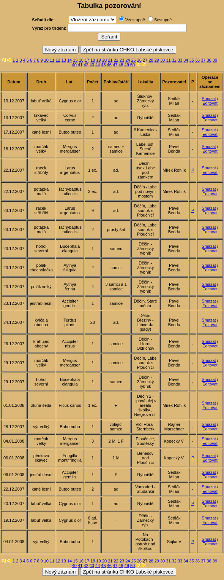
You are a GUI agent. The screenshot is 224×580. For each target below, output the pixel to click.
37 (203, 60)
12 (57, 60)
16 (81, 60)
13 (64, 60)
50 (132, 64)
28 (150, 60)
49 (127, 64)
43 (92, 64)
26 (139, 60)
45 (103, 64)
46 (109, 64)
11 (52, 60)
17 (87, 60)
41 (80, 64)
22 (116, 60)
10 (46, 60)
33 (180, 60)
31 (168, 60)
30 (162, 60)
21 (110, 60)
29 (157, 60)
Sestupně (163, 20)
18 (92, 60)
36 (197, 60)
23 (122, 60)
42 (86, 64)
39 (215, 60)
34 (185, 60)
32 (174, 60)
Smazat (209, 98)
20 (104, 60)
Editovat (210, 103)
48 (120, 64)
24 (127, 60)
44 (97, 64)
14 (69, 60)
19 (98, 60)
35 (191, 60)
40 (74, 64)
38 (209, 60)
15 (75, 60)
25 (133, 60)
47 (115, 64)
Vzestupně (135, 20)
